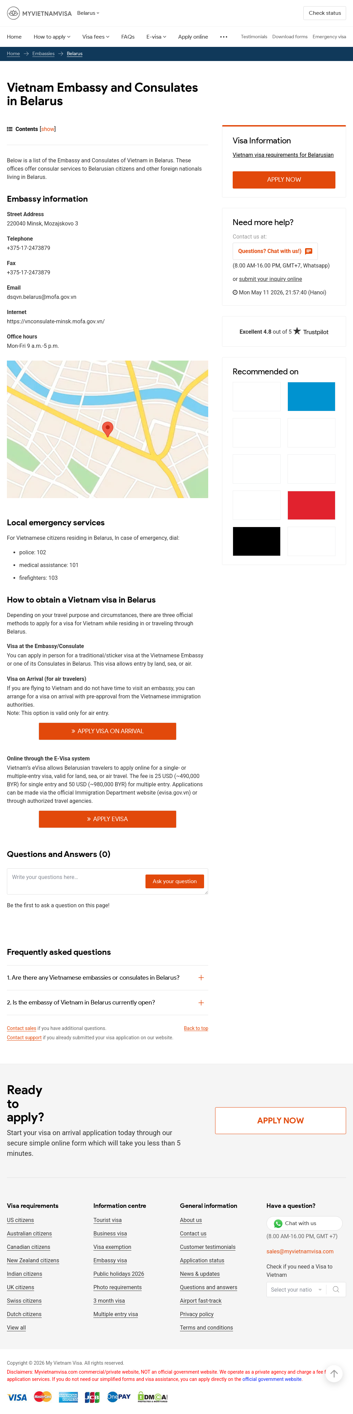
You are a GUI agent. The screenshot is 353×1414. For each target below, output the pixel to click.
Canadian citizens (28, 1247)
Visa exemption (112, 1247)
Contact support (24, 1037)
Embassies (43, 54)
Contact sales (21, 1028)
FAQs (127, 36)
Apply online (193, 36)
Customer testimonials (207, 1247)
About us (191, 1220)
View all (16, 1327)
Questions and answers (208, 1287)
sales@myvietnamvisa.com (300, 1251)
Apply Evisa (110, 819)
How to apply (49, 36)
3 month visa (109, 1300)
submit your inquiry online (270, 279)
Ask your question (175, 881)
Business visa (110, 1233)
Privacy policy (197, 1314)
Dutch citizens (24, 1314)
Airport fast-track (201, 1300)
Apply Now (284, 179)
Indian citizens (24, 1274)
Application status (202, 1260)
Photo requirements (117, 1287)
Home (14, 36)
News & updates (200, 1274)
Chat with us (295, 1223)
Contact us (193, 1233)
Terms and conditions (206, 1327)
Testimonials (254, 37)
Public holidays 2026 (118, 1274)
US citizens (20, 1220)
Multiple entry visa (115, 1314)
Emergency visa (329, 37)
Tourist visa (107, 1220)
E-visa (154, 36)
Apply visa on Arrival (111, 731)
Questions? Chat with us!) (275, 251)
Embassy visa (110, 1260)
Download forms (289, 37)
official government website (271, 1379)
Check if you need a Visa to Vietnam (299, 1270)
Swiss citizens (24, 1300)
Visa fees (93, 36)
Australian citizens (29, 1233)
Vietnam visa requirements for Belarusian (283, 155)
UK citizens (20, 1287)
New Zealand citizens (33, 1260)
